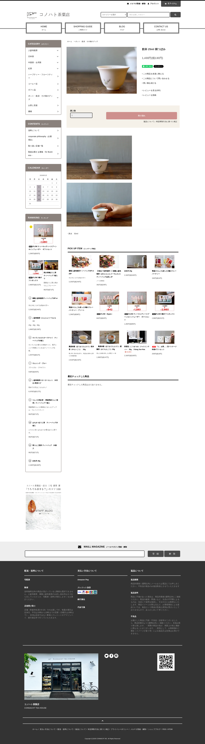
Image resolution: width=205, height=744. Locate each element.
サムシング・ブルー (39, 363)
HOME (44, 28)
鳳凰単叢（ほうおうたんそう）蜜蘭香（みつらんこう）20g (109, 348)
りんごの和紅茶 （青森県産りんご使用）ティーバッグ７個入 (45, 401)
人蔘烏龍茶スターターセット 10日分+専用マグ (45, 381)
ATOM (170, 729)
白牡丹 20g (128, 271)
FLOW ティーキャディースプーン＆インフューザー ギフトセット (136, 317)
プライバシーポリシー (119, 729)
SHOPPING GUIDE (83, 28)
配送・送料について (65, 729)
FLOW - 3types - (104, 314)
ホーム (69, 41)
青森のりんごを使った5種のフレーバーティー (164, 272)
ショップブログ (154, 729)
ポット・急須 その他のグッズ (86, 41)
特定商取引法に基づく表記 (166, 122)
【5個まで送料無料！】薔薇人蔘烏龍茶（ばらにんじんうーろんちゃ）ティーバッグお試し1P (109, 274)
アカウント (154, 4)
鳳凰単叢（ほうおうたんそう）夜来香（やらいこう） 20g (81, 348)
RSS (164, 729)
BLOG (122, 28)
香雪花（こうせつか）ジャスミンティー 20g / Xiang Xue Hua (136, 349)
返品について (149, 122)
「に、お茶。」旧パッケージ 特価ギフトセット (164, 348)
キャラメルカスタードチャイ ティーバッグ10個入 (45, 339)
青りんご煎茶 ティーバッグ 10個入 (44, 446)
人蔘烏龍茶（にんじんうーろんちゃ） (44, 319)
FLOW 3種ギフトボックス (163, 314)
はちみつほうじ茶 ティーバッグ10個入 (45, 424)
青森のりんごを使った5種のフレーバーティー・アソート (81, 308)
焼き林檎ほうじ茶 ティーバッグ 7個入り (51, 275)
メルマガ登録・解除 (138, 4)
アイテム (170, 3)
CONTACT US (161, 28)
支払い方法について (47, 729)
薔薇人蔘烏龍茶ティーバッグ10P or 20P (81, 272)
